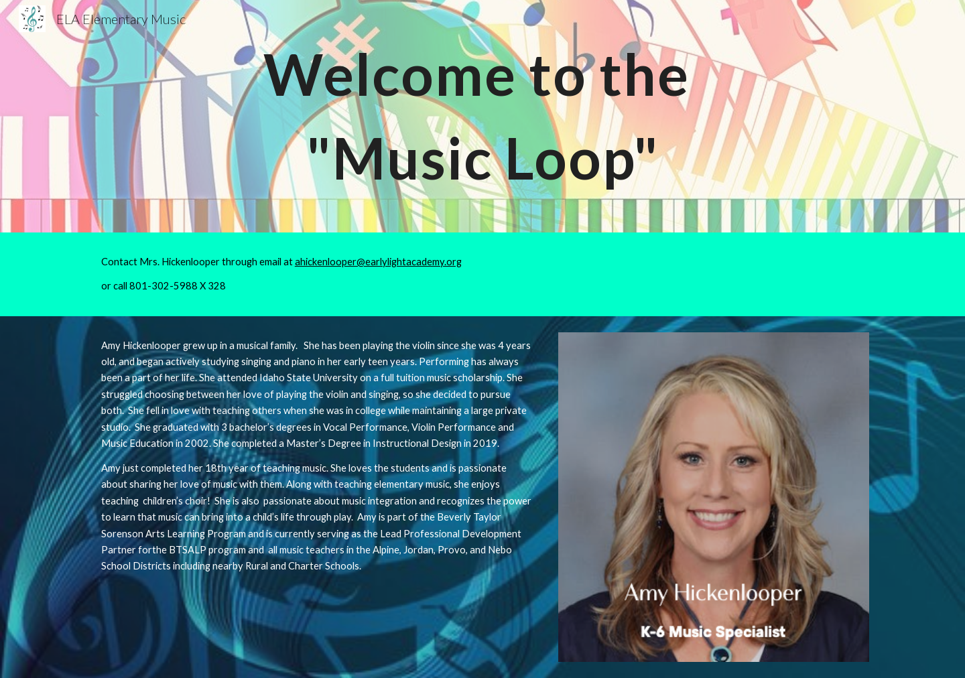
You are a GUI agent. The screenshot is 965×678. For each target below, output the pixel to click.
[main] (482, 116)
